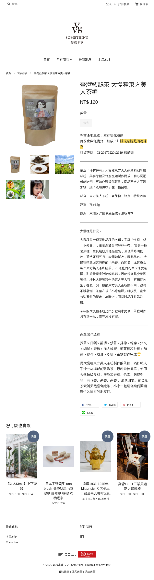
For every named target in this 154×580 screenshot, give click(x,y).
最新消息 (85, 59)
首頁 (46, 59)
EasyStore (105, 564)
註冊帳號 (123, 4)
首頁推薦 (22, 73)
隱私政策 (77, 571)
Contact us (12, 542)
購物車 (144, 4)
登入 (109, 4)
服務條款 (63, 571)
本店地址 (104, 59)
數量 (83, 113)
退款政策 (90, 571)
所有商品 (64, 59)
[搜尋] (18, 4)
